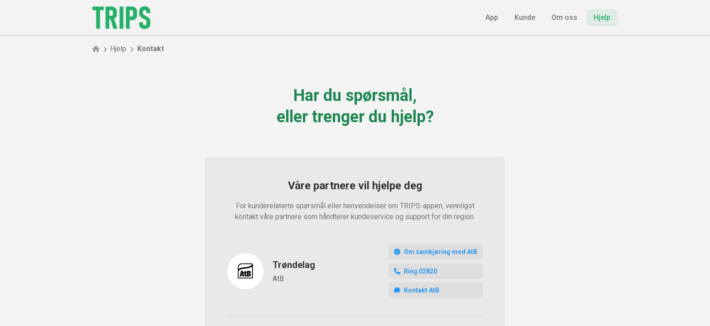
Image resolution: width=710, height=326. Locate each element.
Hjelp (118, 48)
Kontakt (150, 48)
